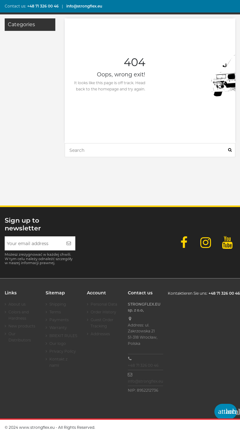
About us (17, 304)
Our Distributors (19, 336)
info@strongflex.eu (145, 381)
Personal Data (104, 304)
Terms (55, 312)
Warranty (58, 327)
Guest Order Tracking (102, 322)
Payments (59, 319)
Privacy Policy (62, 351)
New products (21, 326)
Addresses (100, 333)
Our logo (57, 343)
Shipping (57, 304)
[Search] (229, 150)
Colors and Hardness (18, 315)
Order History (103, 312)
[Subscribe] (68, 243)
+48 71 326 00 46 (143, 365)
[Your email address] (33, 243)
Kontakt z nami (58, 362)
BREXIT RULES (63, 335)
